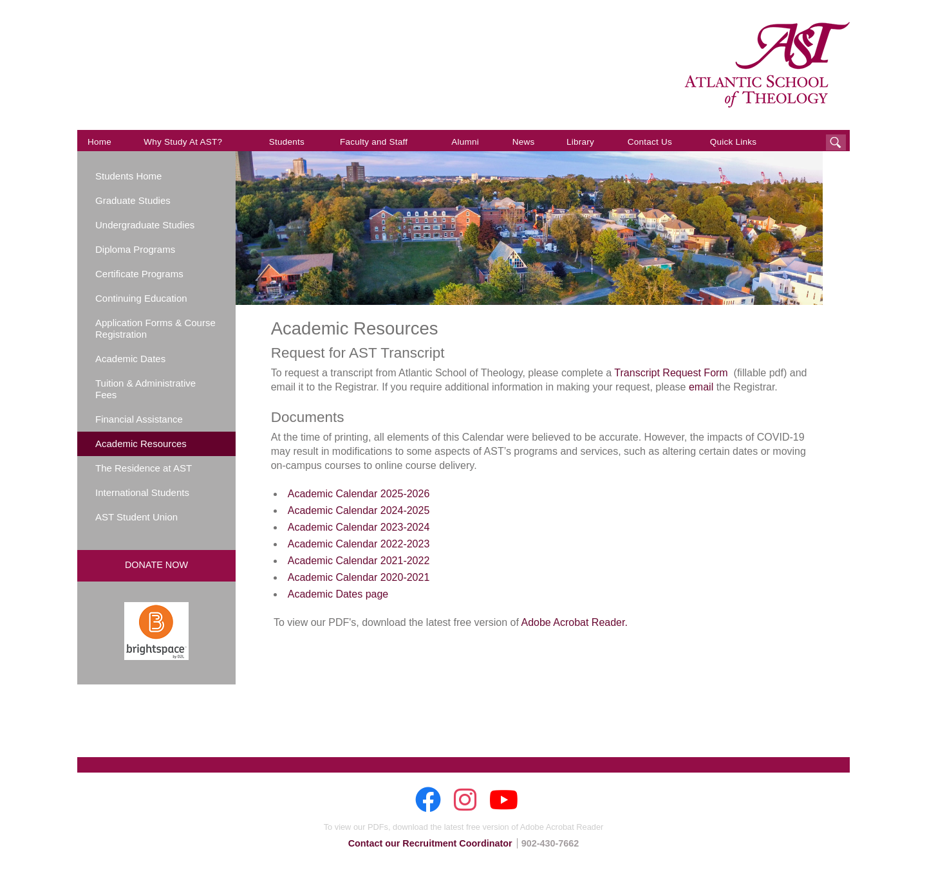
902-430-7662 (550, 843)
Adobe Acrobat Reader (561, 827)
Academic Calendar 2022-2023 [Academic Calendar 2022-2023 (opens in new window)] (359, 543)
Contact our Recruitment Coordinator (430, 843)
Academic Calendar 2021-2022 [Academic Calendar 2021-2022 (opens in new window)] (359, 560)
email (701, 386)
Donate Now (156, 565)
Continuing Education (141, 298)
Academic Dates (130, 358)
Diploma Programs (135, 249)
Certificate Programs (139, 273)
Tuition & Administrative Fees (145, 389)
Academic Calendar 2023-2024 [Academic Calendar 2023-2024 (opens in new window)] (359, 527)
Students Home (128, 175)
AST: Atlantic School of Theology (767, 65)
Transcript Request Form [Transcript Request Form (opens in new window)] (670, 372)
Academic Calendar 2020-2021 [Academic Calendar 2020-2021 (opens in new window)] (359, 577)
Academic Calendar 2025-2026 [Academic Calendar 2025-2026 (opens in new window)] (359, 493)
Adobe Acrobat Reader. (574, 622)
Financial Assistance (139, 419)
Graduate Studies (133, 200)
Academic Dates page (338, 594)
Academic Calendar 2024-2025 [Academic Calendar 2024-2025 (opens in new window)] (359, 510)
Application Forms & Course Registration (155, 328)
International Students (142, 492)
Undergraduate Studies (144, 224)
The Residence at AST (143, 468)
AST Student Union (136, 516)
